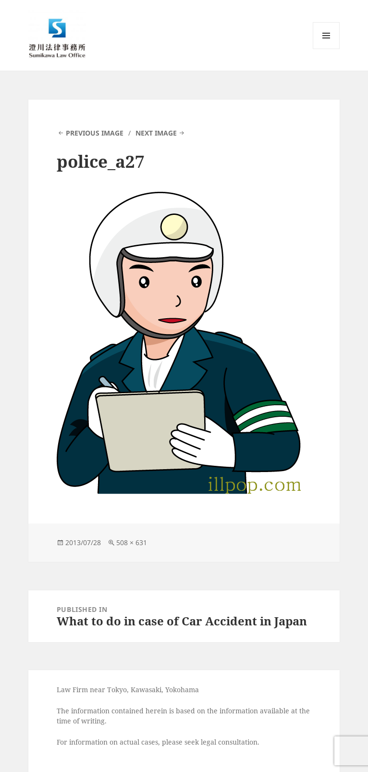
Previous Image (94, 132)
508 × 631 (131, 542)
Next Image (156, 132)
